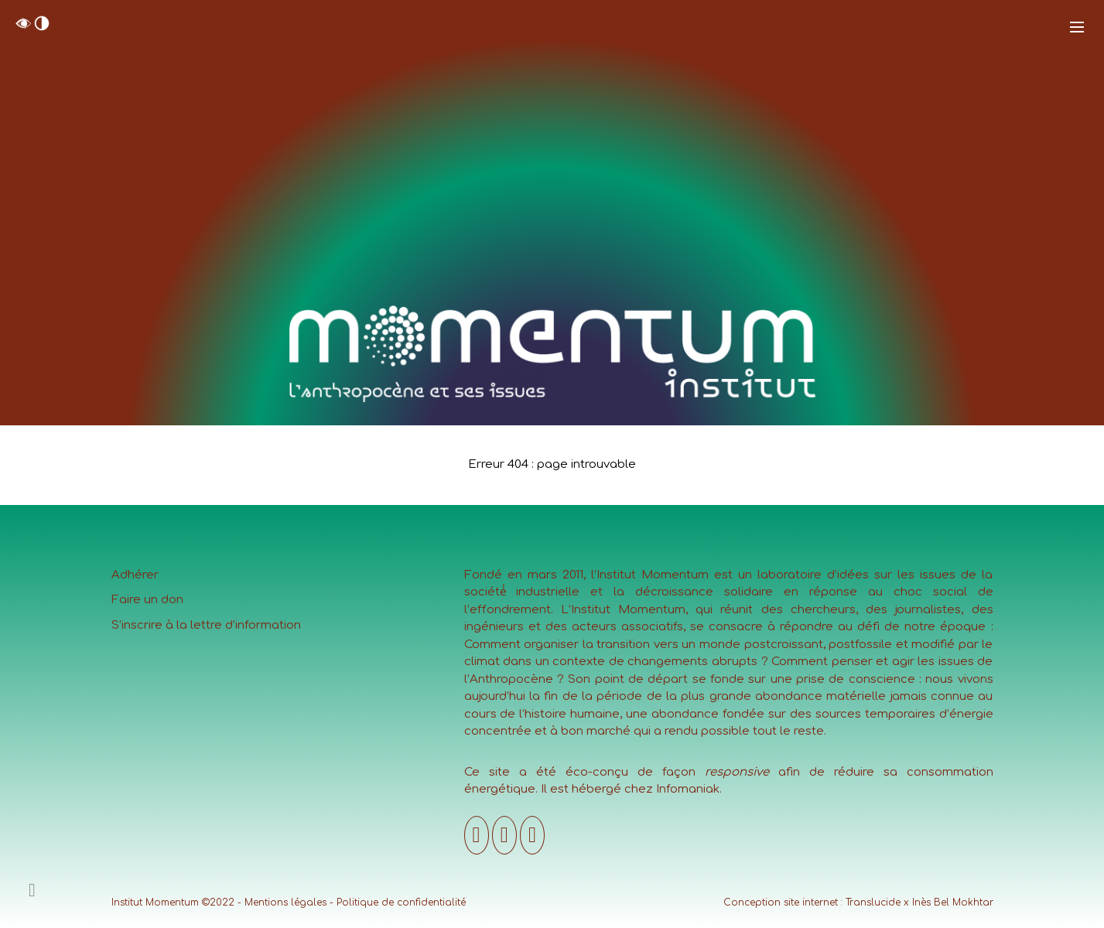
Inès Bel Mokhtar (952, 902)
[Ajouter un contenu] (32, 890)
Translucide (873, 902)
